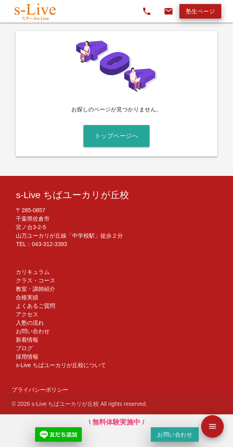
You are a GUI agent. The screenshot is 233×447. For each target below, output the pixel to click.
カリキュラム (33, 272)
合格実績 (27, 297)
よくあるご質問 (35, 306)
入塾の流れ (30, 323)
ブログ (24, 348)
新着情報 (27, 339)
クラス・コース (35, 280)
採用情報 (27, 356)
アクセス (27, 314)
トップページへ (117, 135)
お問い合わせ (33, 331)
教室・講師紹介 (35, 289)
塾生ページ (200, 11)
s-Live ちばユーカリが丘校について (61, 365)
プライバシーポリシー (40, 389)
